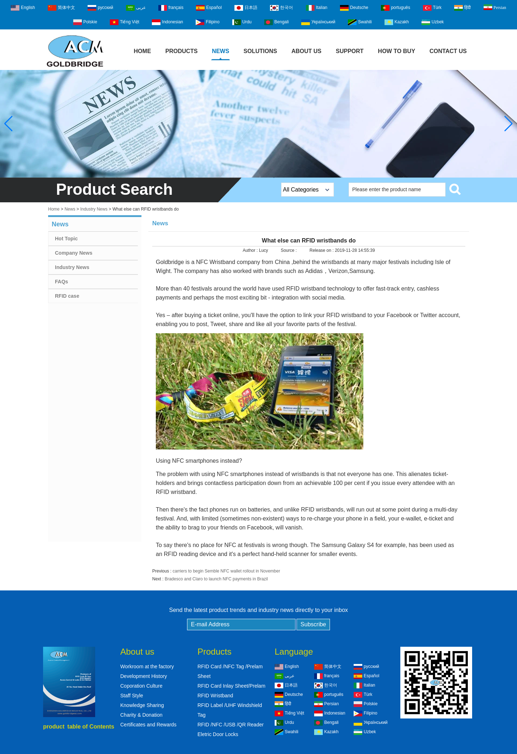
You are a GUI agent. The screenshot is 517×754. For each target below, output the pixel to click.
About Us (307, 51)
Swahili (360, 22)
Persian (495, 7)
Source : (289, 250)
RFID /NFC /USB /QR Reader (230, 724)
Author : (251, 250)
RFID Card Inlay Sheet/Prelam (231, 686)
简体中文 (61, 8)
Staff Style (131, 695)
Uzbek (432, 22)
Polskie (85, 22)
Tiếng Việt (124, 22)
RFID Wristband (215, 695)
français (170, 8)
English (23, 8)
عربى (136, 8)
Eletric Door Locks (217, 734)
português (395, 8)
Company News (73, 253)
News (220, 51)
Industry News (93, 209)
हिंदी (462, 8)
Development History (143, 676)
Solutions (260, 51)
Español (209, 8)
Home (142, 51)
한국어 (281, 8)
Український (318, 22)
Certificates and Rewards (148, 724)
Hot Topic (66, 238)
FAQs (61, 281)
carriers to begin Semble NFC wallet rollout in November (226, 571)
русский (100, 8)
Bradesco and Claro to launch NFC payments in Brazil (216, 578)
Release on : (322, 250)
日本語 (245, 8)
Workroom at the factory (147, 666)
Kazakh (397, 22)
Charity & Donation (141, 715)
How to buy (396, 51)
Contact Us (448, 51)
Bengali (276, 22)
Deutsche (354, 8)
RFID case (67, 296)
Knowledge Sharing (142, 705)
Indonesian (167, 22)
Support (349, 51)
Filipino (207, 22)
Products (182, 51)
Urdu (242, 22)
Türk (432, 8)
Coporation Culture (141, 686)
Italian (316, 8)
